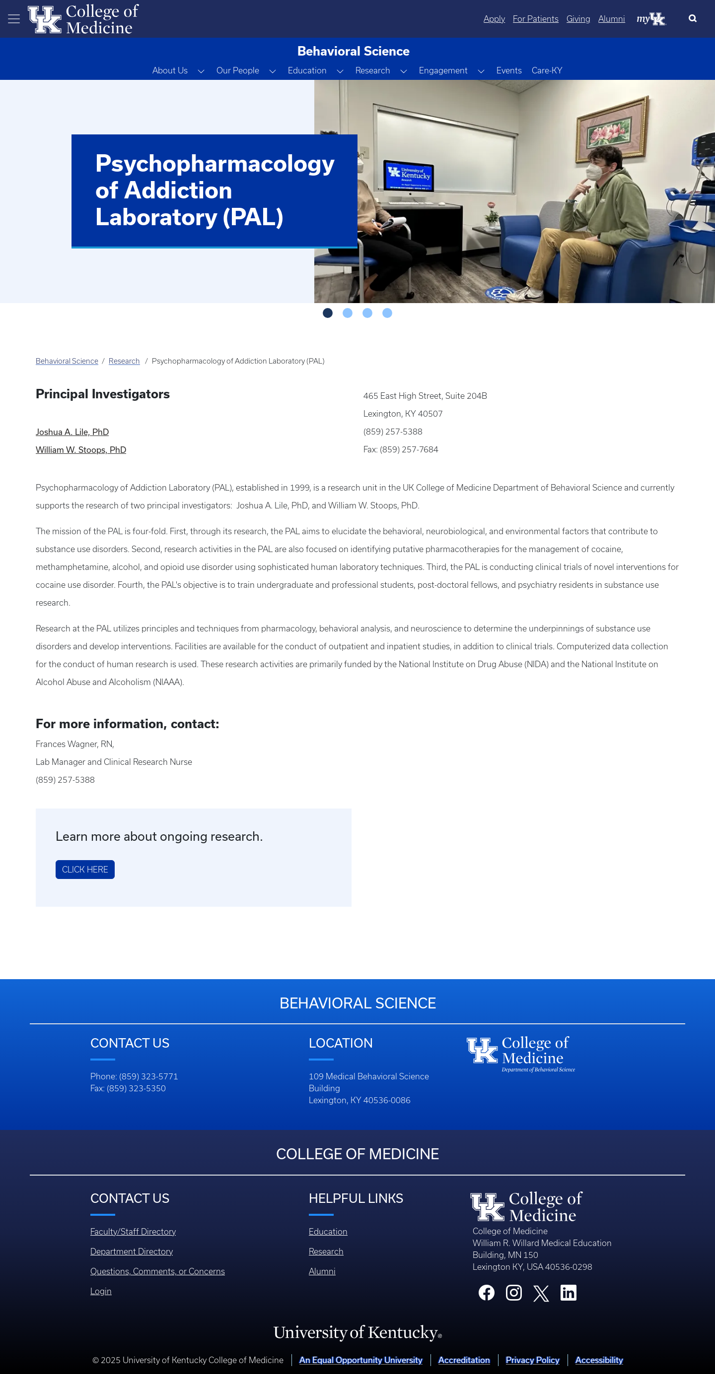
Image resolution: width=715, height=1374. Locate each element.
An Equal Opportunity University (361, 1360)
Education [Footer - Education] (328, 1231)
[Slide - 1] (348, 313)
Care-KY (547, 70)
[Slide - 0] (328, 313)
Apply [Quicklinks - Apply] (494, 18)
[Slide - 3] (387, 313)
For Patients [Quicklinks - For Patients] (536, 18)
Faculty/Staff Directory (133, 1231)
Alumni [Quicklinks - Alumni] (611, 18)
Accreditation (464, 1360)
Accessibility (599, 1360)
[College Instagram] (514, 1295)
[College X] (541, 1292)
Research (124, 361)
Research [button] (373, 70)
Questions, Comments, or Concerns (157, 1271)
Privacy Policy (533, 1360)
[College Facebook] (487, 1295)
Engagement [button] (443, 70)
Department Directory (131, 1251)
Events (509, 70)
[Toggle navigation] (14, 19)
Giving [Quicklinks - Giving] (578, 18)
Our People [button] (237, 70)
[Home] (83, 17)
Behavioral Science (67, 361)
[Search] (695, 18)
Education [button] (307, 70)
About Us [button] (170, 70)
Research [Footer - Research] (326, 1251)
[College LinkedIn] (568, 1295)
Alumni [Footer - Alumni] (322, 1271)
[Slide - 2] (367, 313)
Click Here (85, 869)
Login (101, 1291)
